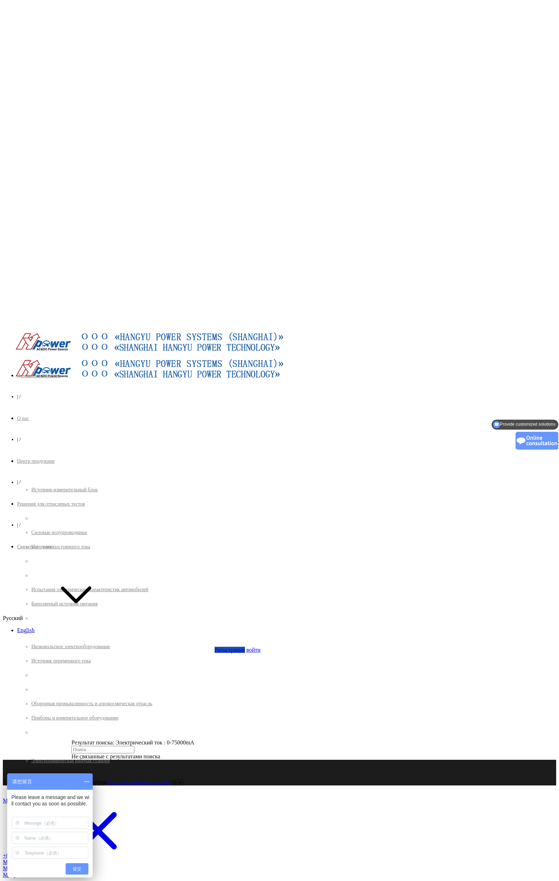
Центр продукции (36, 461)
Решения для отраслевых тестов (51, 504)
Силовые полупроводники (59, 532)
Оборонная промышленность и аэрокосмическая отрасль (91, 703)
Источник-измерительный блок (64, 489)
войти (253, 650)
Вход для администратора (138, 782)
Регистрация (230, 650)
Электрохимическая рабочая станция (70, 760)
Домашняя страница (38, 375)
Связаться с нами (35, 546)
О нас (23, 418)
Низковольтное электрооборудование (70, 646)
